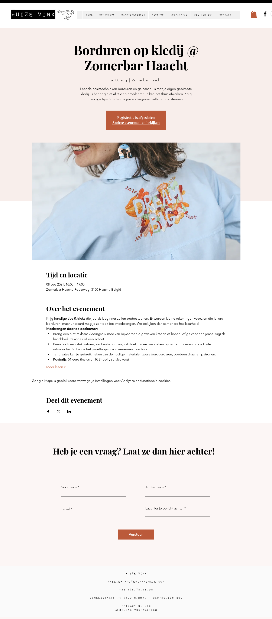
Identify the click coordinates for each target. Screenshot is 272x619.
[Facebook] (265, 14)
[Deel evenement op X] (59, 411)
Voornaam (69, 487)
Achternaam (154, 487)
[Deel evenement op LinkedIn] (69, 411)
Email (65, 509)
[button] (253, 14)
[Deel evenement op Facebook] (48, 411)
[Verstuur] (136, 535)
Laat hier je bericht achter (164, 508)
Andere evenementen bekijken (136, 122)
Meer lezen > (56, 367)
